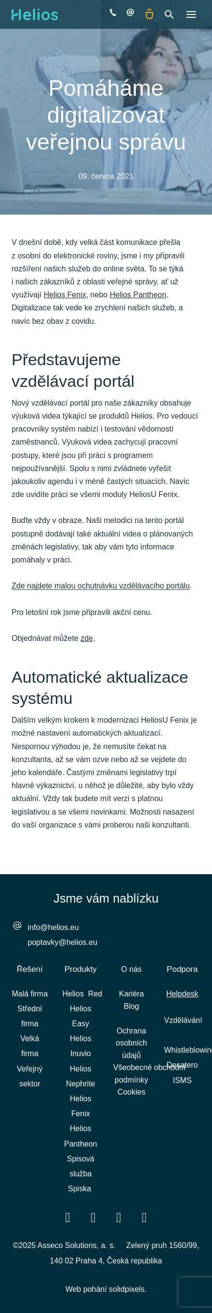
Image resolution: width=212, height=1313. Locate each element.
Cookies (132, 1092)
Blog (131, 1006)
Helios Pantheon (138, 295)
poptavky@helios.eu (62, 942)
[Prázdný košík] (149, 14)
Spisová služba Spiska (80, 1174)
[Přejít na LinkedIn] (93, 1217)
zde (86, 638)
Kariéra (131, 994)
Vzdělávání (183, 1020)
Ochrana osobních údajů (131, 1043)
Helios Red (83, 994)
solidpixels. (127, 1289)
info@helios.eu (53, 927)
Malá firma (30, 994)
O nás (131, 969)
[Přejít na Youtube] (119, 1217)
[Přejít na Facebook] (68, 1217)
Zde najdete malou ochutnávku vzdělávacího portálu (101, 586)
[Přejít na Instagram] (144, 1217)
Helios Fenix (65, 295)
